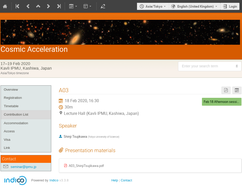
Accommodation (16, 123)
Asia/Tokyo (154, 6)
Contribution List (16, 114)
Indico (53, 180)
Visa (7, 140)
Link (7, 148)
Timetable (11, 106)
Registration (13, 98)
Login (233, 6)
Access (9, 131)
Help (114, 180)
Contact (126, 180)
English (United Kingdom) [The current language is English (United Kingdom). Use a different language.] (195, 6)
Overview (11, 89)
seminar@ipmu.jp (23, 167)
